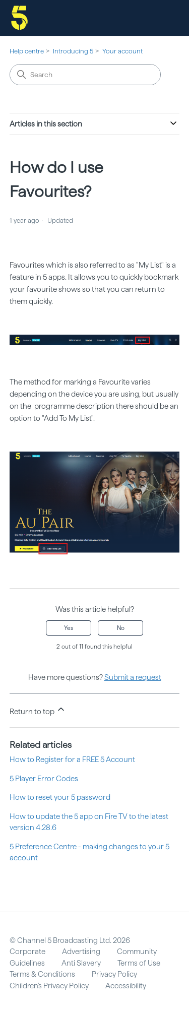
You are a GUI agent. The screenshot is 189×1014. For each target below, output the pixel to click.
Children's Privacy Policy (49, 985)
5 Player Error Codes (44, 778)
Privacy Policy (114, 974)
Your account (122, 51)
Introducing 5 (73, 51)
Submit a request (132, 677)
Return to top (38, 710)
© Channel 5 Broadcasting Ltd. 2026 (70, 940)
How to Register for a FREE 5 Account (72, 759)
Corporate (27, 951)
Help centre (27, 51)
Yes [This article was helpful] (68, 627)
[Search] (85, 75)
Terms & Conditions (42, 974)
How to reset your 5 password (60, 797)
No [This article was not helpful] (120, 627)
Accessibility (125, 985)
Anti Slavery (81, 963)
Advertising (81, 951)
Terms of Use (138, 963)
